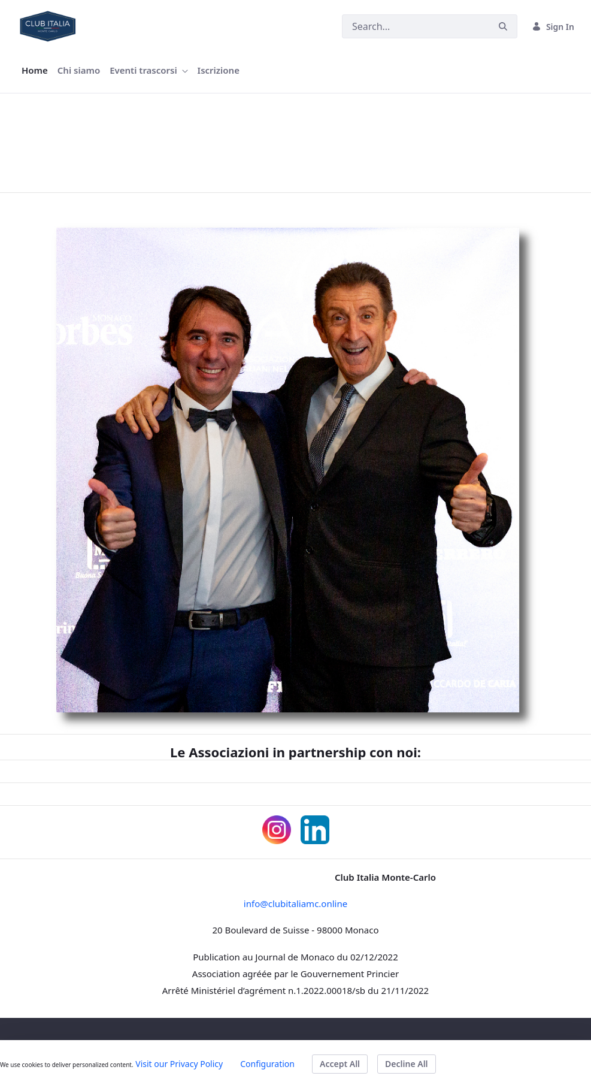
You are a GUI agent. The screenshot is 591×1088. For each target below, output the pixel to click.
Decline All (406, 1063)
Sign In (553, 26)
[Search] (415, 26)
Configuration (267, 1063)
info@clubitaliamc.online (295, 903)
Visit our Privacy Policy (179, 1063)
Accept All (340, 1063)
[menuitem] (35, 70)
